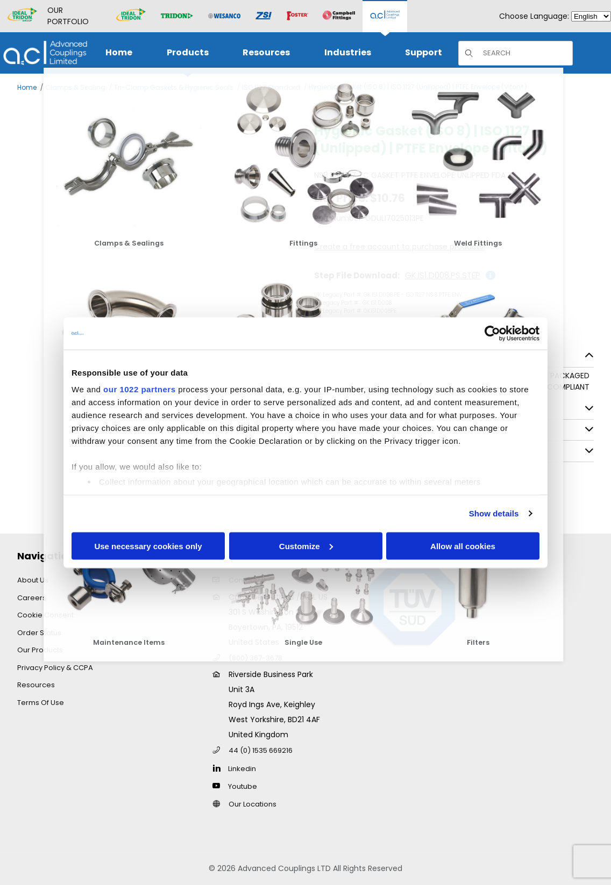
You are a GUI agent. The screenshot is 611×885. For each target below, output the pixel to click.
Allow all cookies (462, 545)
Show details (494, 513)
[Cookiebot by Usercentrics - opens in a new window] (492, 333)
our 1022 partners (139, 389)
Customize (306, 545)
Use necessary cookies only (148, 545)
